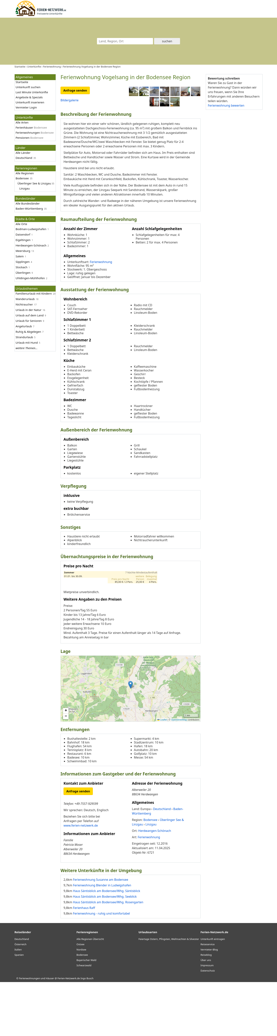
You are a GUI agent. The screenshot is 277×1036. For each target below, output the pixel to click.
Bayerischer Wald (86, 1014)
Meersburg (23, 251)
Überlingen (23, 272)
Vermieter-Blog (209, 1003)
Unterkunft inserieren (30, 102)
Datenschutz (208, 1024)
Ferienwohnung (101, 316)
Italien (18, 1003)
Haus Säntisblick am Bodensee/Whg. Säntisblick (106, 945)
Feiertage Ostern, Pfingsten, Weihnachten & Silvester (168, 993)
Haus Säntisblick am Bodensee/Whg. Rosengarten (108, 956)
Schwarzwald (83, 1019)
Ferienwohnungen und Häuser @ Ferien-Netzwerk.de (49, 1032)
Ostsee (80, 998)
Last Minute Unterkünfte (32, 92)
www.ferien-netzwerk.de (81, 879)
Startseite (22, 82)
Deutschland (24, 158)
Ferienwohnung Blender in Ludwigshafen (102, 939)
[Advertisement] (234, 170)
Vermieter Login (26, 107)
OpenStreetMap (179, 773)
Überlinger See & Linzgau (34, 183)
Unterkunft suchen (28, 87)
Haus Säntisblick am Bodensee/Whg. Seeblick (105, 950)
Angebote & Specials (29, 97)
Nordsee (81, 1003)
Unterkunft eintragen (213, 993)
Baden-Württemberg (29, 208)
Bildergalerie (70, 100)
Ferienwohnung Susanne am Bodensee (100, 933)
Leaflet (162, 773)
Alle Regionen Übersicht (90, 993)
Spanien (19, 1008)
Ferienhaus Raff (84, 962)
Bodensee (22, 178)
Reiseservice (208, 998)
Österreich (20, 998)
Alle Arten (22, 122)
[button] (130, 739)
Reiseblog (206, 1008)
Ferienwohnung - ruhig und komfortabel (101, 967)
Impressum (207, 1019)
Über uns (206, 1014)
